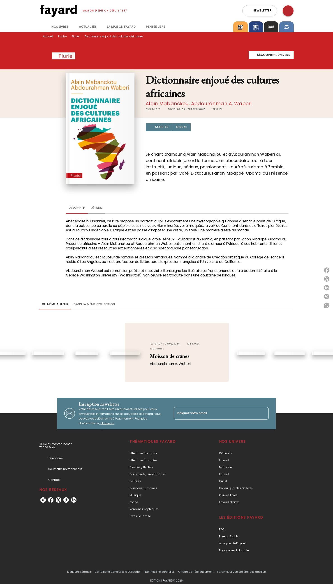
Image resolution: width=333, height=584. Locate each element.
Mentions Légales (79, 572)
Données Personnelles (160, 572)
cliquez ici (107, 423)
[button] (259, 10)
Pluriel (75, 36)
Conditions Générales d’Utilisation (118, 572)
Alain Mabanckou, (168, 103)
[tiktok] (66, 500)
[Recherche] (288, 10)
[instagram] (43, 500)
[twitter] (58, 500)
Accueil (48, 36)
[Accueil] (58, 10)
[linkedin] (74, 500)
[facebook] (51, 500)
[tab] (44, 26)
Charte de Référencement (195, 572)
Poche (62, 36)
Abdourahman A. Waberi (221, 103)
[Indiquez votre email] (215, 413)
